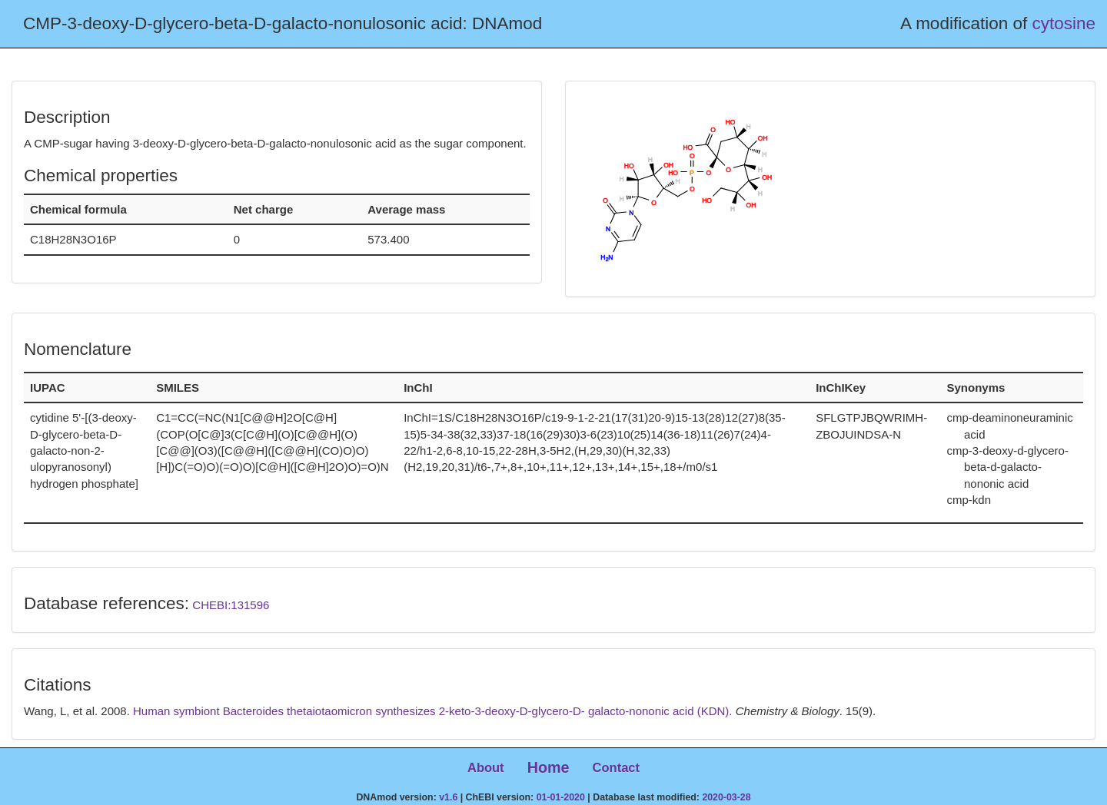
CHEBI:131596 (230, 604)
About (485, 767)
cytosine (1063, 23)
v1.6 (448, 797)
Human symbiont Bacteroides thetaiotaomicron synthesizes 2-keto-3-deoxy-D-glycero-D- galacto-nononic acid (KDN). (434, 710)
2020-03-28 (726, 797)
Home (548, 767)
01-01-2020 (561, 797)
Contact (616, 767)
